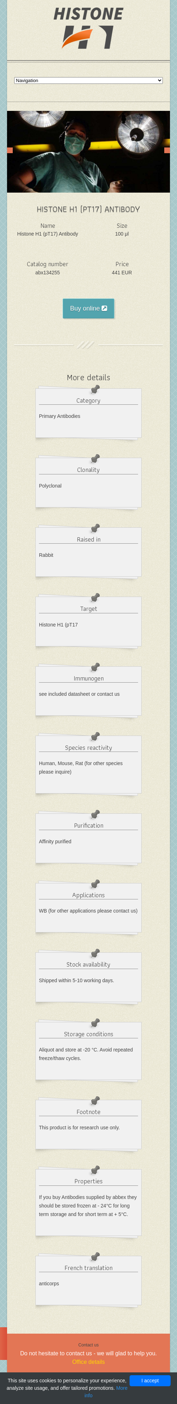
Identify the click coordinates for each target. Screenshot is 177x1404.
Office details (88, 1362)
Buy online (88, 308)
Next (167, 150)
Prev (10, 150)
